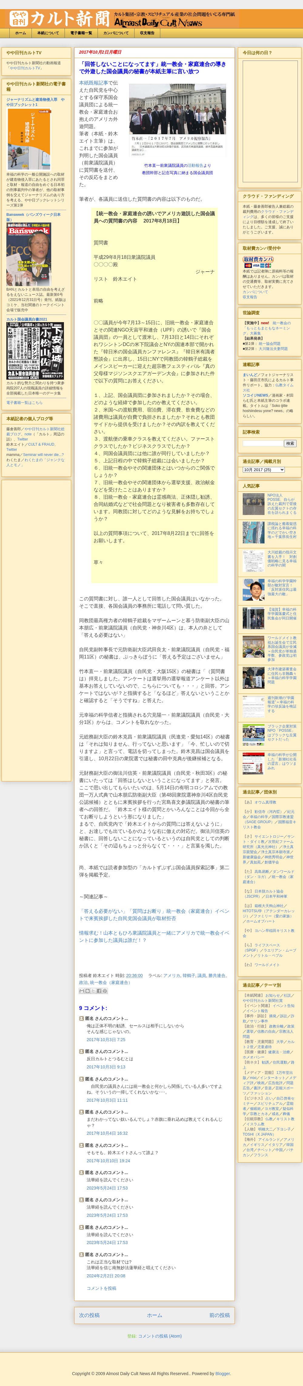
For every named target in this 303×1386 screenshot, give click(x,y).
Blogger (222, 1373)
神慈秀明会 (274, 857)
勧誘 (265, 1062)
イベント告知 (284, 1006)
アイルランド (269, 1139)
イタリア (275, 1145)
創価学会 (272, 862)
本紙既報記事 (93, 82)
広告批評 (275, 1083)
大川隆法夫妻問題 (273, 349)
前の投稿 (219, 1315)
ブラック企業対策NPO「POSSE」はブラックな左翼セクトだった (282, 732)
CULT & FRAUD (41, 444)
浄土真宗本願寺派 (275, 852)
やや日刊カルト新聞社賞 (263, 1000)
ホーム (20, 33)
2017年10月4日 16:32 (107, 1133)
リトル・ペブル (270, 955)
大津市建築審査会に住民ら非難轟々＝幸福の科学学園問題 (282, 675)
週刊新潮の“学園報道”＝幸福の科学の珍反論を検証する (282, 704)
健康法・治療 (279, 1052)
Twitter (22, 439)
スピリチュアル (270, 1103)
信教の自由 (266, 1031)
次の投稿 (89, 1315)
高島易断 (262, 872)
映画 (261, 1083)
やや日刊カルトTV (25, 68)
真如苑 (255, 862)
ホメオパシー (254, 1057)
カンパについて (116, 33)
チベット (264, 1150)
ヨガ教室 (272, 1109)
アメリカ (171, 975)
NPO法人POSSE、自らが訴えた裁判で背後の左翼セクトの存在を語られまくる (282, 504)
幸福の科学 (259, 817)
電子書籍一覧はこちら (24, 403)
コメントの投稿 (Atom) (160, 1336)
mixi (253, 1078)
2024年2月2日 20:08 (106, 1275)
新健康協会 (252, 857)
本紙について (48, 33)
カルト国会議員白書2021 (26, 319)
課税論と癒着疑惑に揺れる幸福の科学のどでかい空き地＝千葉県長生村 (282, 530)
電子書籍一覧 (81, 33)
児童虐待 (264, 1047)
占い (269, 1098)
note (28, 434)
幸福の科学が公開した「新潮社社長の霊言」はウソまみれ (282, 761)
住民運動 (280, 1062)
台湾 (250, 1150)
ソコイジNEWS (255, 395)
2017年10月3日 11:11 (107, 1100)
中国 (279, 1150)
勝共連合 (216, 975)
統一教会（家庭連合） (111, 982)
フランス (261, 1155)
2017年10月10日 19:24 (108, 1160)
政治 (83, 982)
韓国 (290, 1145)
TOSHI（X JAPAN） (259, 1134)
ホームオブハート (260, 921)
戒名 (275, 1114)
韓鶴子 (189, 975)
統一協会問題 (270, 344)
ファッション (261, 1093)
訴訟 (283, 1016)
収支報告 (147, 33)
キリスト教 (285, 1119)
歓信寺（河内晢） (269, 812)
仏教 (269, 1119)
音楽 (268, 1088)
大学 (280, 1042)
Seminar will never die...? (43, 455)
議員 (202, 975)
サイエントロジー (269, 836)
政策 (291, 1026)
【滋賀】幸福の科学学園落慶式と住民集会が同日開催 (282, 613)
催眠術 (255, 1109)
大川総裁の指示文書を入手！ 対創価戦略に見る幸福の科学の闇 (282, 558)
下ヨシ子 (283, 1129)
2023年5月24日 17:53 (107, 1188)
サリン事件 (259, 1021)
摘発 (272, 1016)
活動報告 (195, 165)
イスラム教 (255, 1124)
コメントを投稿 (101, 1288)
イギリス (257, 1145)
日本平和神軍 (276, 896)
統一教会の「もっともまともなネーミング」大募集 (267, 328)
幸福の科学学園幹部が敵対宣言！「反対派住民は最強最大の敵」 (282, 587)
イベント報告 (257, 1011)
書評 (257, 1088)
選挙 (250, 1031)
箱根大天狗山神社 (269, 906)
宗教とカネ (259, 1114)
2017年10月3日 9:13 (106, 1066)
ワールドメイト (267, 965)
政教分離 (276, 1026)
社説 (287, 995)
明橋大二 (265, 1129)
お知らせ (272, 995)
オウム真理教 (265, 802)
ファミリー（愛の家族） (274, 916)
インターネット (272, 1078)
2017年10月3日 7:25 (106, 1039)
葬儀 (286, 1114)
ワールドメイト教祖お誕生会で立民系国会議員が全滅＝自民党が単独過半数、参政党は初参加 (282, 649)
